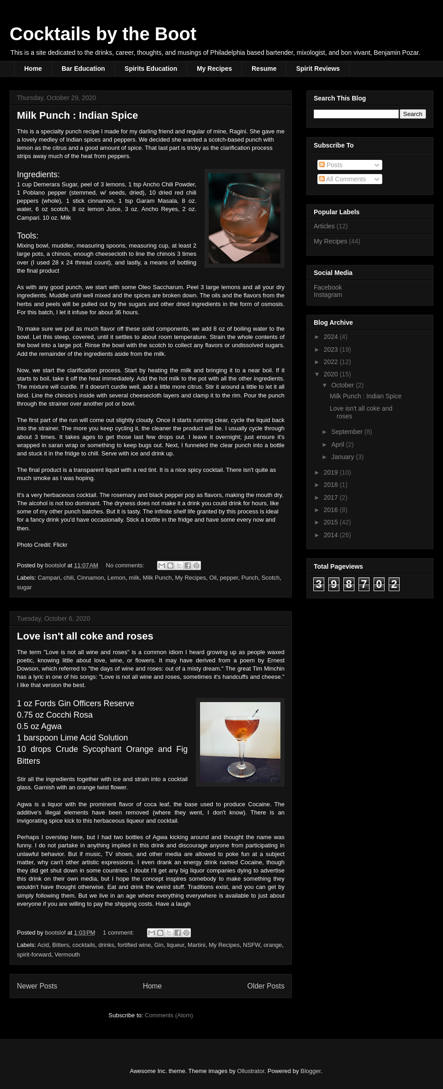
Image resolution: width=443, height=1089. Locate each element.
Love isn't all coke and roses (85, 636)
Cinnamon (90, 577)
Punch (249, 577)
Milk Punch (157, 577)
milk (134, 577)
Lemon (116, 577)
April (338, 444)
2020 (332, 374)
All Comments (342, 179)
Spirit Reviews (318, 68)
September (347, 431)
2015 (332, 522)
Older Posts (266, 986)
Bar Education (83, 68)
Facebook (328, 287)
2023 (332, 349)
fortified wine (134, 944)
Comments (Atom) (169, 1015)
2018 (332, 484)
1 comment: (119, 932)
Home (33, 68)
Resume (264, 68)
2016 (332, 509)
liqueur (175, 944)
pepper (229, 577)
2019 (332, 472)
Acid (43, 944)
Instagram (328, 294)
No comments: (126, 565)
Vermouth (67, 954)
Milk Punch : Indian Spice (77, 115)
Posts (331, 165)
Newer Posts (37, 986)
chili (68, 577)
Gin (158, 944)
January (343, 456)
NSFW (251, 944)
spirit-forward (34, 954)
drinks (107, 944)
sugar (24, 587)
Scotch (271, 577)
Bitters (60, 944)
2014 (332, 535)
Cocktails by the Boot (103, 34)
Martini (197, 944)
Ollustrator (250, 1071)
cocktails (83, 944)
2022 (332, 361)
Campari (49, 577)
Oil (212, 577)
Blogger (311, 1071)
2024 (332, 336)
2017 (332, 497)
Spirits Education (151, 68)
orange (273, 944)
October (343, 385)
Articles (324, 226)
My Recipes (214, 68)
